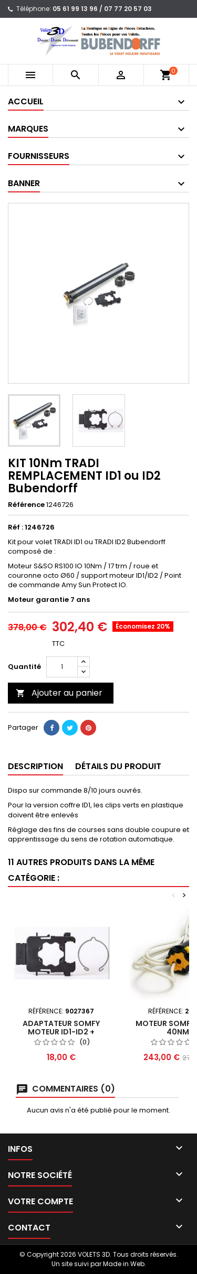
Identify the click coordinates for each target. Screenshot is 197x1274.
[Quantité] (62, 666)
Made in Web (123, 1263)
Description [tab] (35, 766)
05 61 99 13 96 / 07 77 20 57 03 (102, 8)
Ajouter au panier (59, 693)
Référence (26, 505)
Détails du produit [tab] (118, 766)
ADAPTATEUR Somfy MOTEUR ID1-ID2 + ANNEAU (61, 1031)
